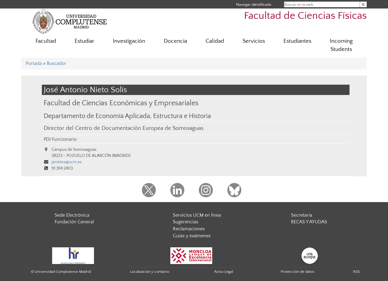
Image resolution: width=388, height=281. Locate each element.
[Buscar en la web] (363, 4)
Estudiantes (297, 41)
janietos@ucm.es (67, 162)
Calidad (215, 41)
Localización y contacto (149, 271)
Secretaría (301, 215)
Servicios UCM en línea (197, 215)
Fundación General (74, 222)
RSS (356, 271)
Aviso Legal (223, 271)
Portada (34, 63)
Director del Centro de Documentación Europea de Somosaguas (123, 128)
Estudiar (84, 41)
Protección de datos (297, 271)
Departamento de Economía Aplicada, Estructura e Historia (127, 116)
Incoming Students (341, 45)
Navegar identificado (253, 4)
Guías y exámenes (192, 236)
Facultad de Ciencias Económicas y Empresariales (121, 103)
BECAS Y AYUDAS (309, 222)
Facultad (45, 41)
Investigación (129, 41)
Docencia (175, 41)
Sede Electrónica (72, 215)
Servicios (253, 41)
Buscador (56, 63)
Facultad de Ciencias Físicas (305, 16)
